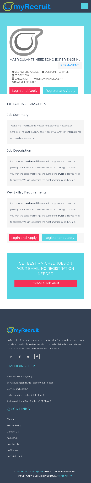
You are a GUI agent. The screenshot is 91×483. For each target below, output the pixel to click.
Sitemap (11, 419)
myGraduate (13, 450)
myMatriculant (14, 456)
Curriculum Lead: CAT (18, 388)
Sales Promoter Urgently (19, 376)
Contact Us (13, 431)
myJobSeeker (14, 443)
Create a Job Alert (45, 283)
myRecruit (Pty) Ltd (30, 471)
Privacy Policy (14, 425)
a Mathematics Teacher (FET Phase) (25, 394)
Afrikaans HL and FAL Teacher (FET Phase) (29, 401)
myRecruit (12, 437)
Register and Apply (60, 91)
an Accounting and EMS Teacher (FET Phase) (30, 382)
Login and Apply (25, 91)
